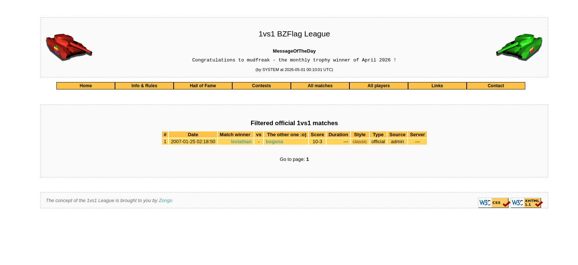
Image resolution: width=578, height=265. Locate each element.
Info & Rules (144, 86)
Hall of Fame (203, 86)
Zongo (166, 201)
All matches (320, 86)
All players (379, 86)
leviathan (241, 142)
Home (86, 86)
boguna (274, 142)
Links (437, 86)
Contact (496, 86)
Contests (261, 86)
